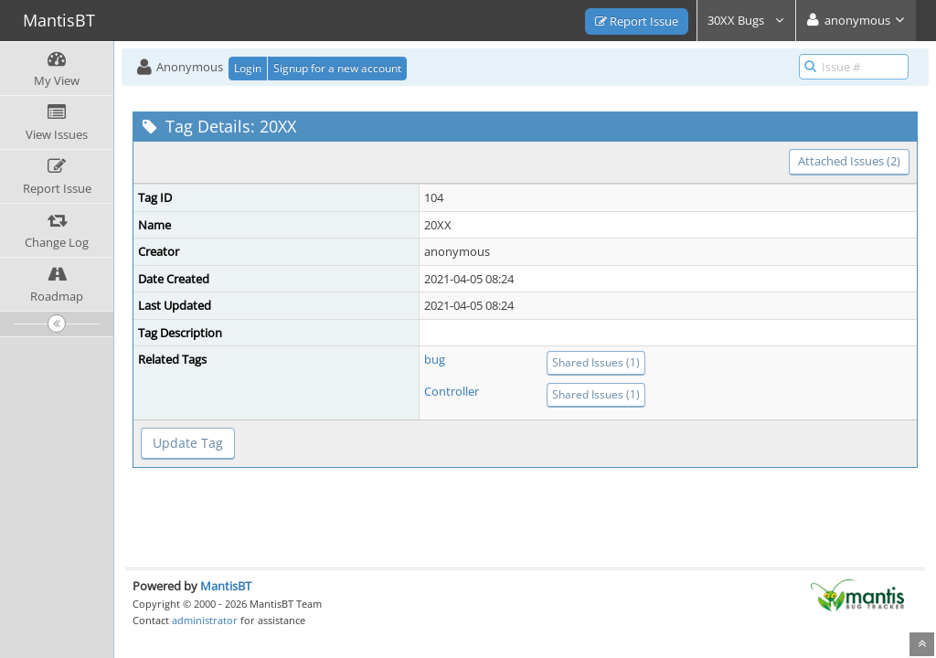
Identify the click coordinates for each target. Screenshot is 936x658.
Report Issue (636, 21)
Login (247, 68)
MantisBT (225, 586)
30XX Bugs (746, 20)
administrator (205, 620)
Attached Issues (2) (849, 161)
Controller (451, 391)
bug (434, 359)
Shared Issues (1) (596, 362)
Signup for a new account (337, 68)
